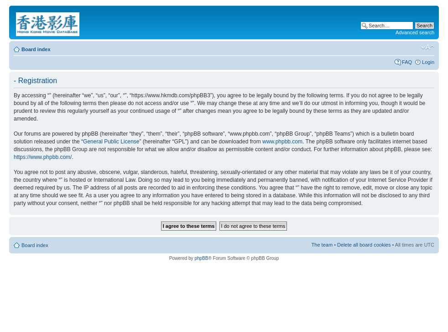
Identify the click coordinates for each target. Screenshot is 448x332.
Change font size (427, 47)
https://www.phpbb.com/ (43, 157)
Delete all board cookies (364, 245)
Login (428, 62)
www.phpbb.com (282, 141)
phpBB (201, 258)
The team (322, 245)
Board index (36, 49)
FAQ (407, 62)
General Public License (111, 141)
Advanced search (415, 32)
